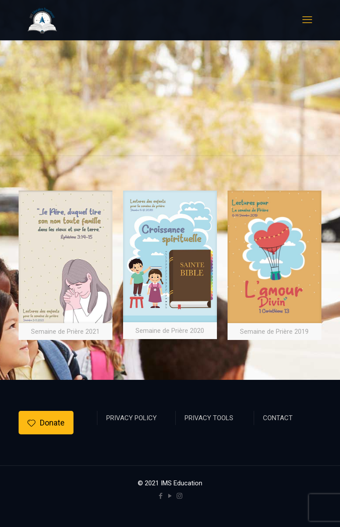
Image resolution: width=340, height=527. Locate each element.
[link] (65, 265)
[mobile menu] (307, 19)
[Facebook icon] (161, 496)
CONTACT (278, 418)
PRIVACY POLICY (131, 418)
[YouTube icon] (170, 496)
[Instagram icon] (179, 496)
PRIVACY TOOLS (209, 418)
